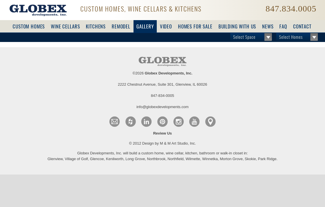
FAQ (283, 26)
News (267, 26)
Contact (302, 26)
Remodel (121, 26)
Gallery (145, 26)
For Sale (195, 26)
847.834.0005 (291, 8)
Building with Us (237, 26)
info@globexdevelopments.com (264, 73)
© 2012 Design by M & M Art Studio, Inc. (163, 110)
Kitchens (96, 26)
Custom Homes (29, 26)
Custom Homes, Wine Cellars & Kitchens (141, 9)
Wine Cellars (65, 26)
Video (166, 26)
